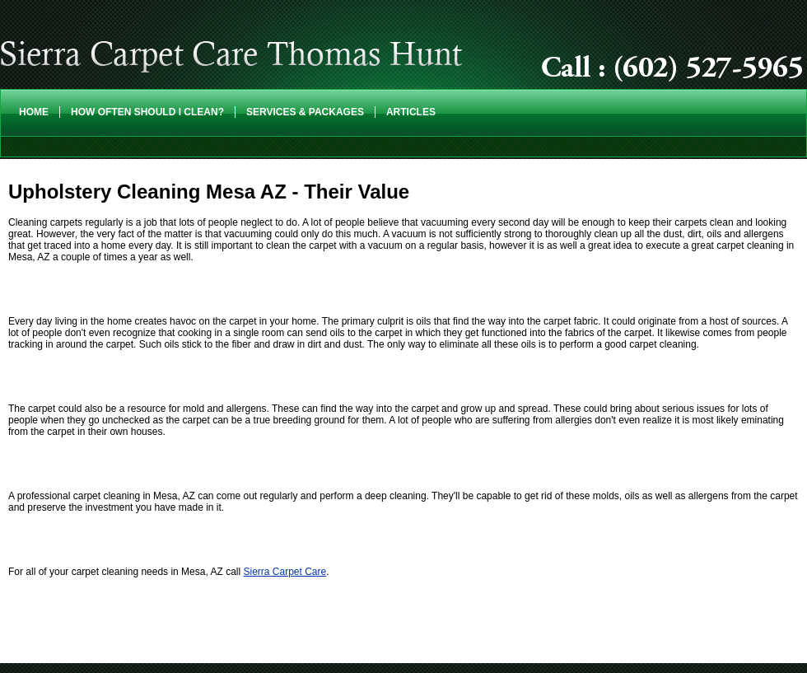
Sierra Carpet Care (284, 571)
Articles (411, 112)
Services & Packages (305, 112)
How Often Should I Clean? (147, 112)
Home (34, 112)
